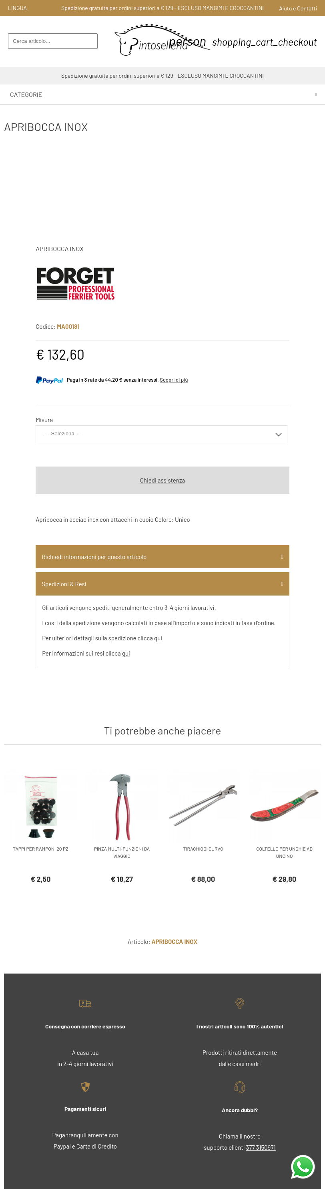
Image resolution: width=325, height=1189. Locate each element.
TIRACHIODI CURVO (203, 848)
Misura (44, 419)
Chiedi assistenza (162, 480)
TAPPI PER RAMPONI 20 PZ (40, 848)
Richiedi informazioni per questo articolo (94, 556)
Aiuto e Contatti (298, 8)
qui (158, 638)
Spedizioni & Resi (64, 583)
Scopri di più (174, 379)
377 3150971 (261, 1147)
